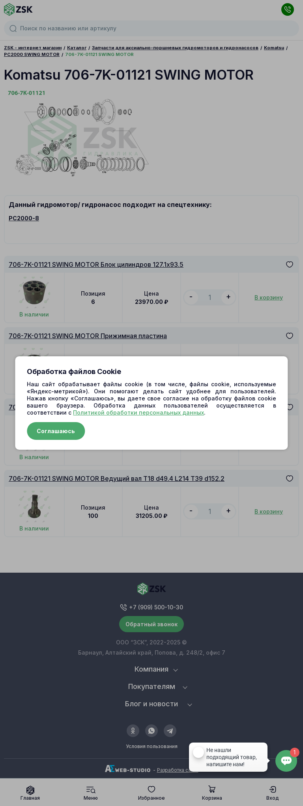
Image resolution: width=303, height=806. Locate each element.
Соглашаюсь (56, 431)
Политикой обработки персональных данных (138, 412)
